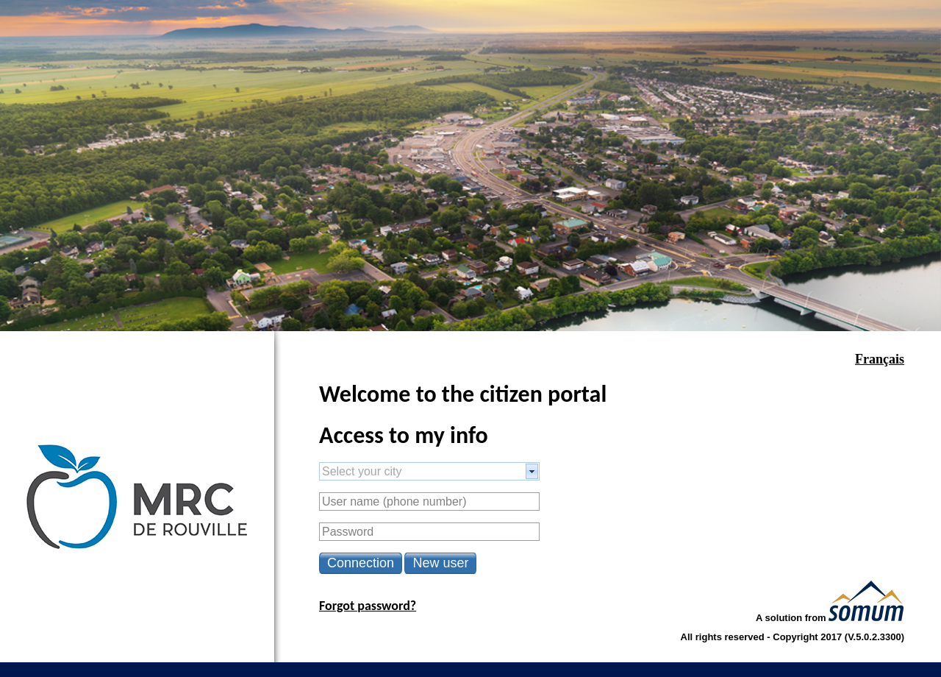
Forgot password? (367, 606)
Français (879, 359)
